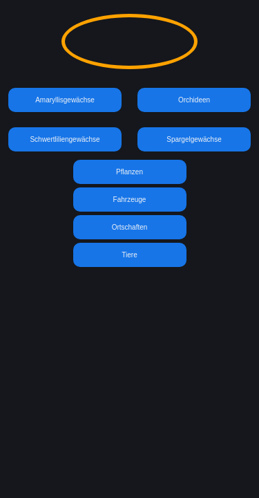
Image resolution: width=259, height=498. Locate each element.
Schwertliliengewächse (64, 139)
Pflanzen (129, 172)
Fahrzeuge (129, 199)
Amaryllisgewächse (65, 100)
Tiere (129, 255)
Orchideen (194, 100)
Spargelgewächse (194, 139)
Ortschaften (130, 227)
